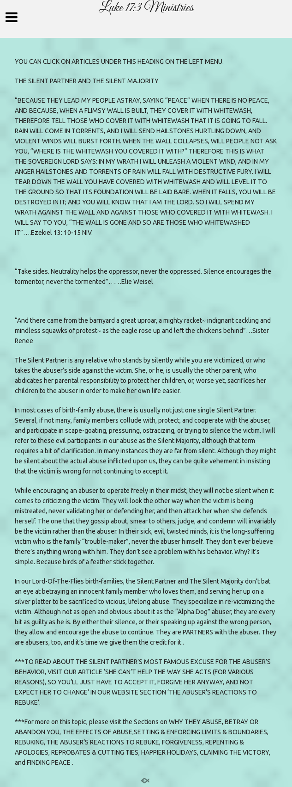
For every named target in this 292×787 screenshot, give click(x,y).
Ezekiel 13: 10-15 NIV (61, 232)
